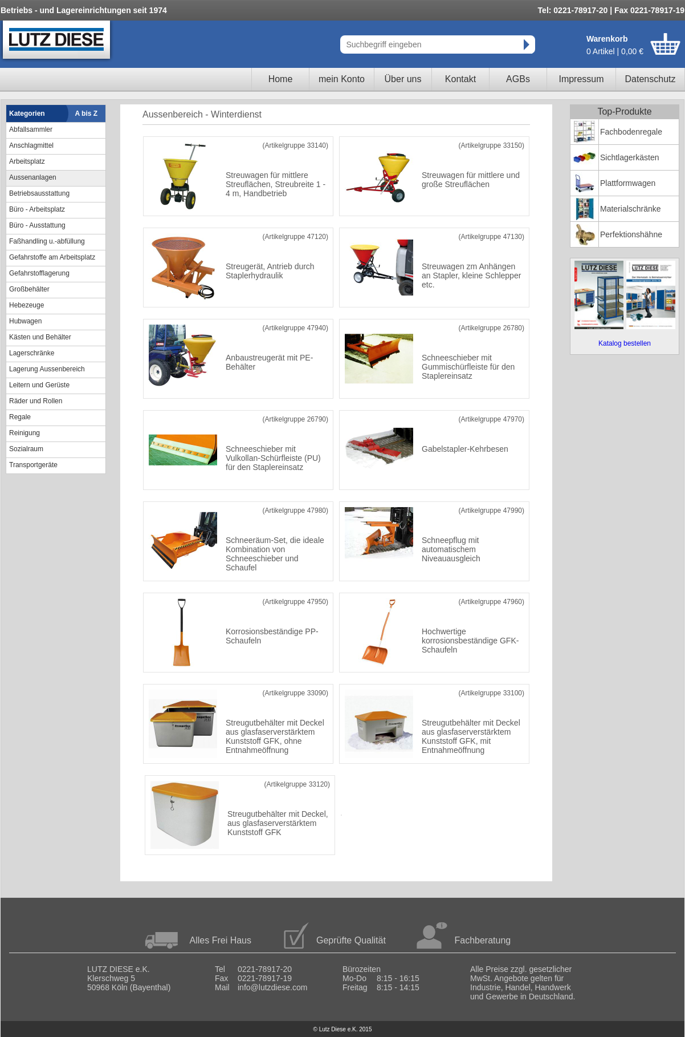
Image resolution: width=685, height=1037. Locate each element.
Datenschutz (650, 79)
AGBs (518, 79)
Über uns (403, 79)
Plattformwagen (627, 183)
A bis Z (86, 114)
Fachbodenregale (631, 131)
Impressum (581, 79)
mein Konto (342, 79)
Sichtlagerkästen (629, 157)
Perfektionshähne (631, 234)
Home (280, 79)
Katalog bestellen (624, 343)
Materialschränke (630, 208)
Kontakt (460, 79)
